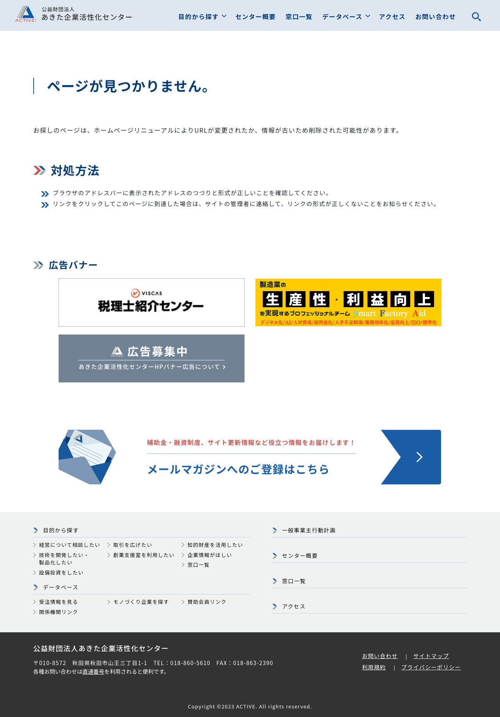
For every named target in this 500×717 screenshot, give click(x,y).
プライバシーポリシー (431, 667)
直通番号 (93, 671)
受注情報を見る (58, 601)
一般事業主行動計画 (309, 530)
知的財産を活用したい (215, 544)
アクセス (392, 16)
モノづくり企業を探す (141, 601)
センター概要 (255, 16)
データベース (342, 16)
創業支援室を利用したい (144, 555)
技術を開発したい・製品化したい (64, 558)
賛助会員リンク (207, 601)
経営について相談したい (69, 544)
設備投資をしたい (61, 572)
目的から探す (199, 16)
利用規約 (374, 667)
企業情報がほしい (210, 555)
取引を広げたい (132, 544)
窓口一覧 (299, 16)
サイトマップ (431, 656)
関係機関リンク (58, 612)
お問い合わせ (435, 16)
